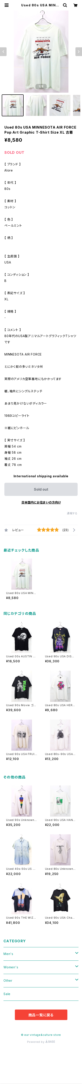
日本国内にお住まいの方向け (41, 502)
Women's (10, 967)
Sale (6, 994)
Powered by (41, 1041)
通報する (72, 513)
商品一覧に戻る (41, 1015)
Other (7, 980)
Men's (8, 954)
